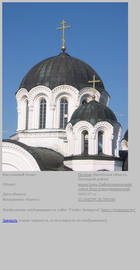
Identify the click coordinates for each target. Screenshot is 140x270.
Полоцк (85, 174)
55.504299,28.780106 (96, 199)
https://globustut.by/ (119, 209)
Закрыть (10, 220)
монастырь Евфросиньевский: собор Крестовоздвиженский (105, 186)
